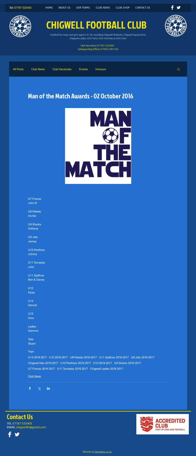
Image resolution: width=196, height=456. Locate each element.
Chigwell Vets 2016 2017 (43, 363)
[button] (178, 69)
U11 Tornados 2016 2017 (72, 368)
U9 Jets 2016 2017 (142, 357)
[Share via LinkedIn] (48, 388)
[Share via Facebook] (30, 388)
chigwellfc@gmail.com (31, 427)
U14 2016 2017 (37, 357)
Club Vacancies (62, 69)
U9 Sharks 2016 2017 (127, 363)
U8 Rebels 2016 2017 (83, 357)
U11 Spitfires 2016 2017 (114, 357)
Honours (100, 69)
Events (83, 69)
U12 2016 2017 (102, 363)
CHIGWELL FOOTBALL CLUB (97, 24)
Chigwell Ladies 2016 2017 (106, 368)
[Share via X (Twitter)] (39, 388)
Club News (38, 69)
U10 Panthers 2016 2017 (75, 363)
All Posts (18, 69)
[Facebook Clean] (172, 7)
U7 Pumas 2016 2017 (41, 368)
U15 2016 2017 (58, 357)
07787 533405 (22, 7)
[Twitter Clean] (178, 7)
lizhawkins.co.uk (103, 452)
